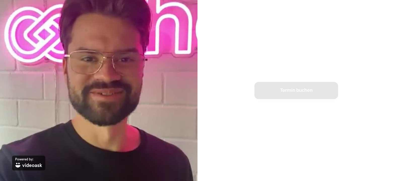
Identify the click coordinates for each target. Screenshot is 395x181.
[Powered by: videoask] (28, 163)
